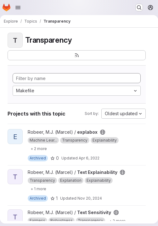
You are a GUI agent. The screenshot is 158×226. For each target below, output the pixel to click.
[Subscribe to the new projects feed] (77, 55)
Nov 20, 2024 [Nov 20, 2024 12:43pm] (89, 198)
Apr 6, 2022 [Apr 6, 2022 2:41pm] (89, 158)
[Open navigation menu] (18, 8)
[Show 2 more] (39, 148)
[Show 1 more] (38, 188)
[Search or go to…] (139, 7)
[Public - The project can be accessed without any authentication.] (102, 132)
